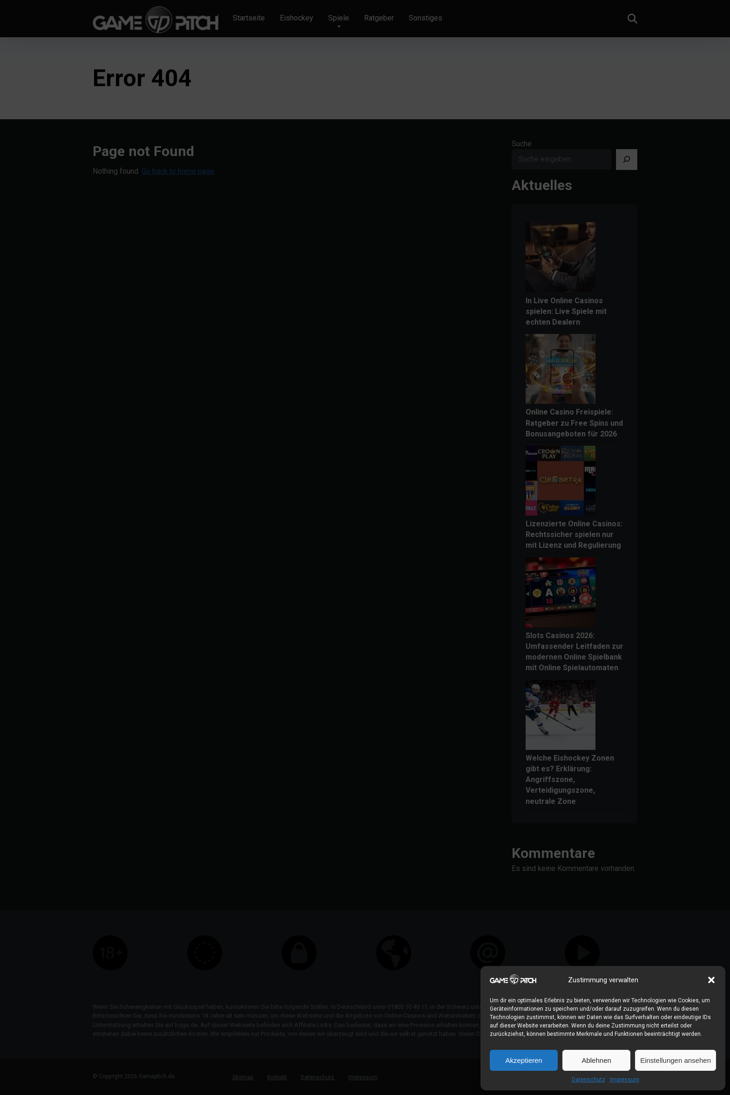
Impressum (624, 1079)
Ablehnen (596, 1060)
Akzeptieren (523, 1060)
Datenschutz (588, 1079)
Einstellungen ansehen (675, 1060)
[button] (711, 980)
